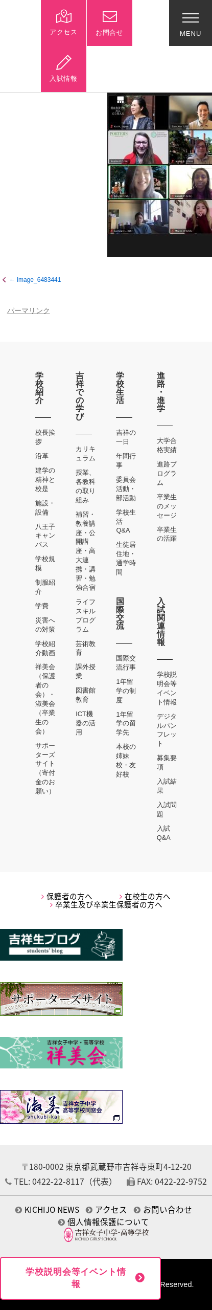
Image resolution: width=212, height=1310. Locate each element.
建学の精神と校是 (45, 480)
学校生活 (120, 388)
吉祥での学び (80, 396)
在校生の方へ (145, 896)
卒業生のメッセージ (167, 506)
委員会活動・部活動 (126, 489)
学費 (42, 606)
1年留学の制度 (126, 691)
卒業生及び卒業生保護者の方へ (106, 904)
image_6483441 (39, 279)
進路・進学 (161, 392)
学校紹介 (39, 388)
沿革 (42, 456)
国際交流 (120, 613)
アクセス (106, 1209)
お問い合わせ (163, 1209)
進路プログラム (167, 473)
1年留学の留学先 (126, 723)
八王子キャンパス (45, 536)
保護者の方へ (66, 896)
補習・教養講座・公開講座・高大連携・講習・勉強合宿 (86, 550)
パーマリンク (28, 311)
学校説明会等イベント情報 (76, 1278)
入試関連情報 (161, 622)
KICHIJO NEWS (47, 1209)
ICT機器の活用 (86, 723)
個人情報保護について (103, 1222)
